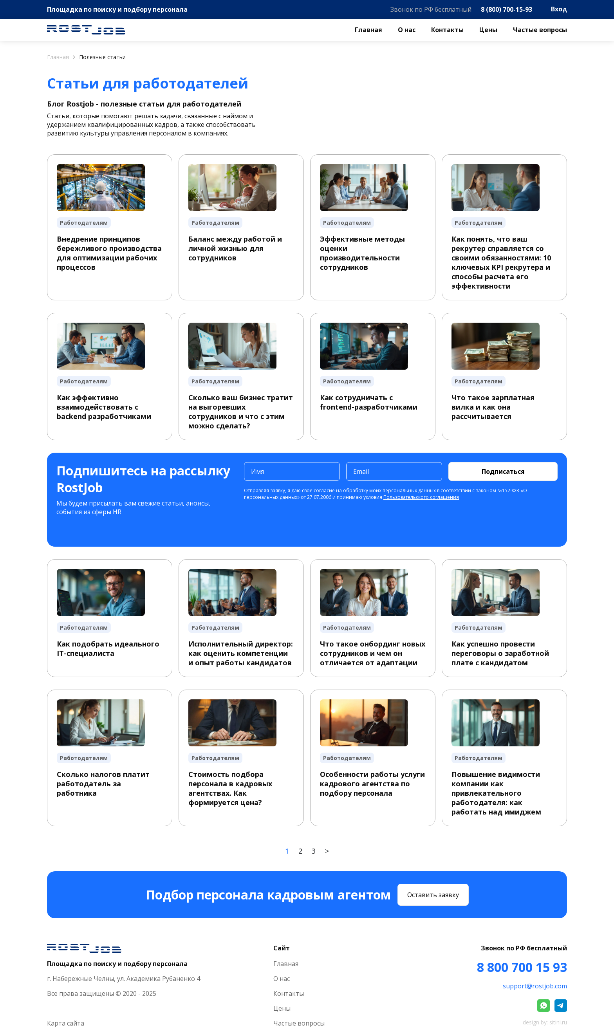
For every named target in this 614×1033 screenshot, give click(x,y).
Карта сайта (65, 1023)
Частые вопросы (540, 29)
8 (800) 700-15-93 (506, 9)
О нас (406, 29)
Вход (559, 9)
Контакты (447, 29)
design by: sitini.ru (545, 1022)
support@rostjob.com (535, 986)
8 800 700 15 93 (522, 967)
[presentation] (303, 522)
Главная (368, 29)
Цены (488, 29)
